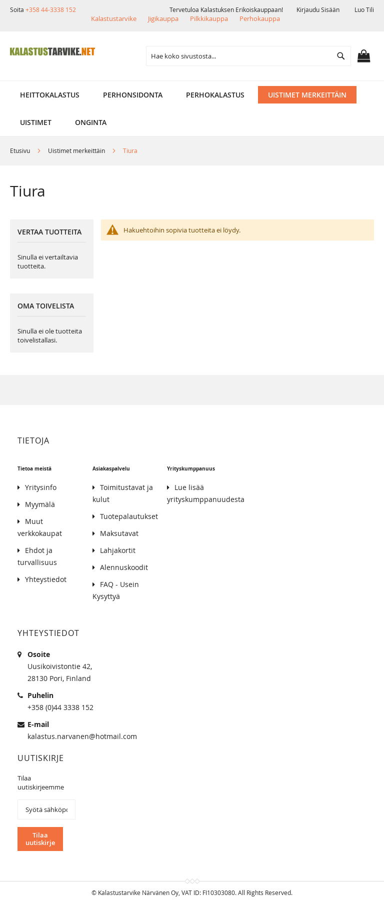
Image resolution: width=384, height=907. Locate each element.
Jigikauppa (163, 18)
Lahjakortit (118, 550)
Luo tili (364, 10)
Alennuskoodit (124, 567)
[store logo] (52, 52)
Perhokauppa (260, 18)
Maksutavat (119, 533)
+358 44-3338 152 (51, 10)
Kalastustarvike (113, 18)
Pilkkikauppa (209, 18)
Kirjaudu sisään (318, 10)
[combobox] (248, 56)
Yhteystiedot (45, 579)
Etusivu (21, 150)
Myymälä (40, 504)
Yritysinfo (40, 487)
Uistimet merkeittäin (77, 150)
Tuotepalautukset (129, 516)
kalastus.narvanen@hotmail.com (82, 736)
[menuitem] (50, 95)
